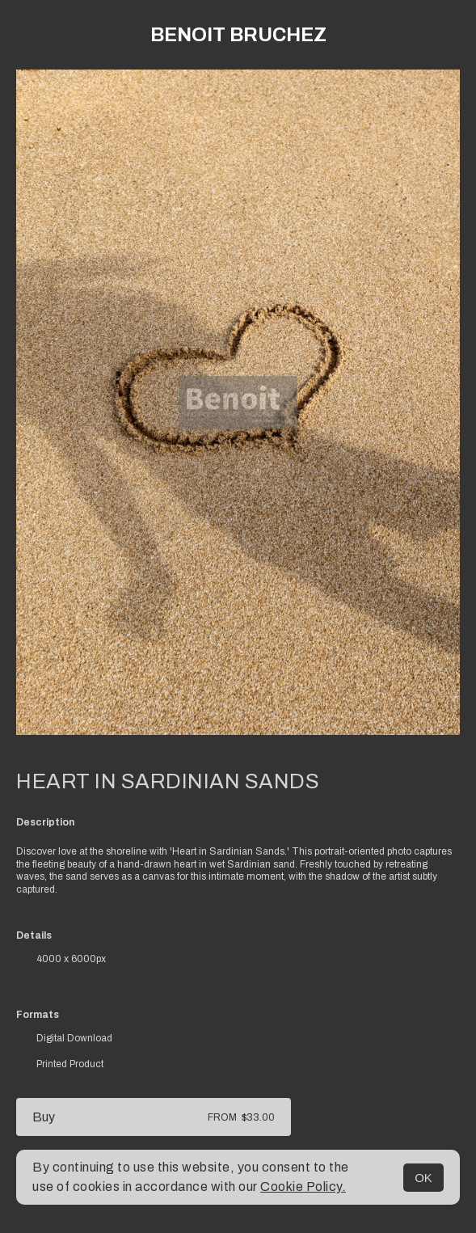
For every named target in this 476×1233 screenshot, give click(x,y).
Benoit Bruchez (238, 34)
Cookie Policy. (303, 1186)
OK (423, 1177)
